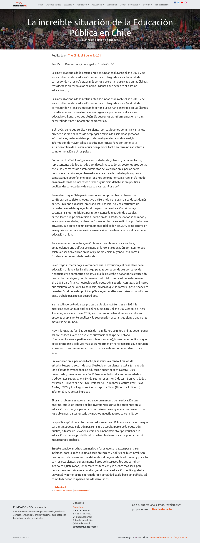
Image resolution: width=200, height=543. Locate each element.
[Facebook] (175, 2)
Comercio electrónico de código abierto (168, 537)
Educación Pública (81, 490)
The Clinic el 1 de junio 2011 (85, 55)
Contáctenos (79, 507)
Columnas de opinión (63, 490)
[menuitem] (41, 5)
